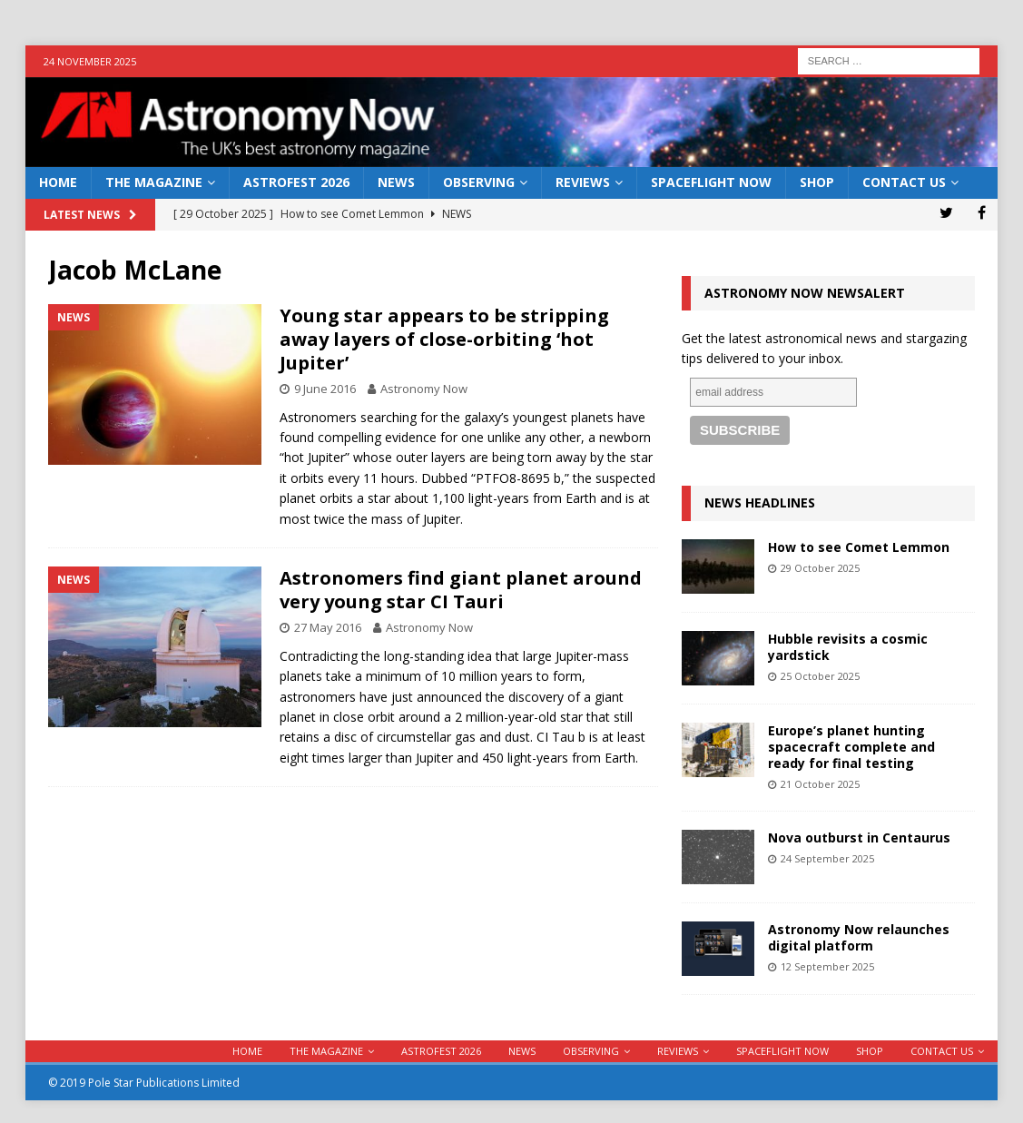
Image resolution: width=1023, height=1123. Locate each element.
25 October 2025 (820, 676)
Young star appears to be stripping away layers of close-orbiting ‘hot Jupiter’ (444, 339)
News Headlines (759, 502)
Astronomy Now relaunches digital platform (858, 937)
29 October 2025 (820, 568)
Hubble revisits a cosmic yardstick (848, 647)
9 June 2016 (325, 388)
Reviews (583, 182)
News (396, 182)
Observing (479, 182)
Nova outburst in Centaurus (859, 837)
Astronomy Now (423, 388)
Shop (817, 182)
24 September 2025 (827, 858)
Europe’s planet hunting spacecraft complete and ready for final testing (851, 747)
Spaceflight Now (711, 182)
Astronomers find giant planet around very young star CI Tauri (461, 590)
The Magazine (153, 182)
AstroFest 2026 (296, 182)
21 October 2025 (820, 784)
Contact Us (904, 182)
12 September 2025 (827, 966)
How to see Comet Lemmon (858, 547)
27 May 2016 (327, 627)
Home (58, 182)
